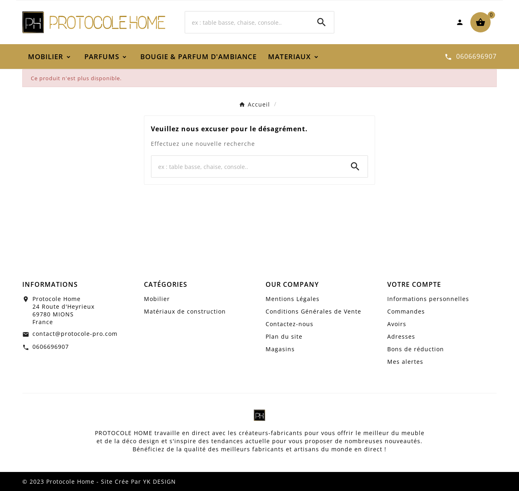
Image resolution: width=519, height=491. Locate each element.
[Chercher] (247, 22)
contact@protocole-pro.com (75, 333)
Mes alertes (405, 361)
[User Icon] (460, 22)
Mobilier (157, 299)
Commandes (406, 311)
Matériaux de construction (185, 311)
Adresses (401, 336)
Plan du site (284, 336)
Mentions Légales (293, 299)
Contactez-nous (289, 324)
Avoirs (396, 324)
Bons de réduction (415, 349)
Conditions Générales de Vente (313, 311)
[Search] (321, 22)
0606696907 (50, 346)
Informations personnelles (428, 299)
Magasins (280, 349)
